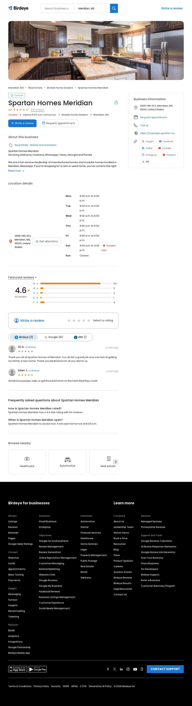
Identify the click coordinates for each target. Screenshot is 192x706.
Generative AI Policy (100, 686)
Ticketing (13, 616)
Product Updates (123, 560)
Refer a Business (150, 580)
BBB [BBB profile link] (145, 161)
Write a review (172, 8)
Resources (120, 544)
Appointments (16, 569)
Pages (11, 538)
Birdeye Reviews (123, 577)
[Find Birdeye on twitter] (114, 669)
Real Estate (35, 88)
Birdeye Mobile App (19, 653)
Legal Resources (123, 588)
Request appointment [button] (153, 117)
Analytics (13, 636)
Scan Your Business (152, 557)
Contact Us (120, 594)
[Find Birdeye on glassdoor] (142, 669)
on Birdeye (30, 347)
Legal (84, 549)
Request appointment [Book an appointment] (58, 123)
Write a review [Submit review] (22, 123)
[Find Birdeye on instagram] (128, 669)
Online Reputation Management (58, 557)
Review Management (51, 546)
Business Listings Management (57, 597)
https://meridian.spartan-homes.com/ (159, 133)
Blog (116, 549)
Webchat (13, 557)
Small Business (47, 521)
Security (56, 686)
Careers (118, 566)
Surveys (12, 599)
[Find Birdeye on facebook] (108, 669)
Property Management (94, 555)
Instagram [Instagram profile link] (149, 154)
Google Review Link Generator (158, 552)
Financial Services (91, 532)
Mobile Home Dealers (60, 88)
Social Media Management (54, 608)
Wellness (86, 577)
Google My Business (50, 585)
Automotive (88, 521)
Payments (14, 580)
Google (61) (53, 337)
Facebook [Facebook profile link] (166, 141)
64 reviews (37, 109)
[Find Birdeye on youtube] (135, 669)
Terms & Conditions (20, 686)
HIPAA (74, 686)
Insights (13, 605)
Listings (12, 521)
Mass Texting (16, 574)
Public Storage (89, 560)
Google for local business (53, 541)
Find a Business (150, 563)
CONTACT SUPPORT (165, 669)
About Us (119, 521)
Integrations (15, 641)
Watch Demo (121, 532)
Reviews (13, 527)
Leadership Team (124, 527)
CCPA (83, 686)
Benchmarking (16, 611)
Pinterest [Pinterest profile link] (169, 154)
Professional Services (153, 527)
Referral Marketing (49, 569)
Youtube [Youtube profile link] (164, 148)
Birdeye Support (150, 574)
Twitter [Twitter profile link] (147, 148)
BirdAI (11, 630)
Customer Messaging (51, 563)
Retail (84, 572)
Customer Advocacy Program (158, 585)
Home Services (89, 544)
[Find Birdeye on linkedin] (121, 669)
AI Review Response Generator (158, 546)
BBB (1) (80, 337)
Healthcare (87, 538)
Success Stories (123, 572)
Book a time (121, 538)
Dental (84, 527)
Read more (16, 170)
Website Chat (47, 574)
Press (117, 555)
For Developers (149, 569)
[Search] (114, 8)
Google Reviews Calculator (156, 541)
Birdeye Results (122, 583)
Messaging (14, 594)
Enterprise (45, 527)
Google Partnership (19, 647)
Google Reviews (48, 580)
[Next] (115, 462)
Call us (144, 125)
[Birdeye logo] (19, 8)
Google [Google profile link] (147, 141)
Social (11, 563)
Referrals (13, 532)
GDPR (66, 686)
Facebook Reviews (49, 591)
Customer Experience (51, 602)
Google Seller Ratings (20, 544)
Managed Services (151, 521)
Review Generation (50, 552)
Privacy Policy (41, 686)
